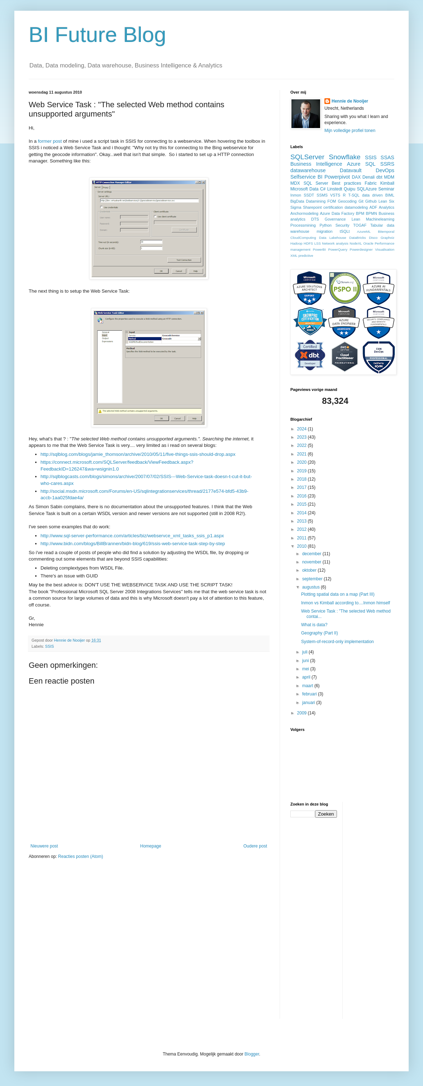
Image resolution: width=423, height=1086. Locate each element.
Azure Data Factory (337, 213)
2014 (302, 512)
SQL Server (316, 183)
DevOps (385, 170)
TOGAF (359, 225)
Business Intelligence (316, 164)
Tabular (376, 225)
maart (308, 685)
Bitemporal (386, 231)
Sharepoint (312, 207)
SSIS (49, 646)
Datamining (316, 201)
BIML (389, 195)
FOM (331, 201)
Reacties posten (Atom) (80, 856)
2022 (302, 445)
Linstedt (334, 189)
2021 (302, 454)
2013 (302, 521)
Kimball (387, 183)
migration (324, 231)
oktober (310, 570)
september (313, 578)
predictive (305, 256)
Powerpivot (337, 177)
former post (50, 141)
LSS (317, 243)
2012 (302, 529)
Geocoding (347, 201)
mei (306, 668)
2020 (302, 462)
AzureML (364, 231)
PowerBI (319, 249)
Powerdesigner (361, 249)
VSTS (335, 195)
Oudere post (255, 846)
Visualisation (384, 249)
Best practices (346, 183)
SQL (370, 164)
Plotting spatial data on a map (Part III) (338, 594)
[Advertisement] (376, 909)
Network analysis (335, 243)
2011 (302, 537)
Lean (356, 219)
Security (343, 225)
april (307, 677)
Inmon (295, 195)
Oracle (368, 243)
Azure (354, 164)
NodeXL (356, 243)
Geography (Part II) (319, 633)
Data (313, 189)
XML (294, 256)
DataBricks (357, 238)
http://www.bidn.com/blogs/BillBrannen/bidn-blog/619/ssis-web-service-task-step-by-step (133, 543)
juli (305, 652)
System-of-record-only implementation (337, 641)
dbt (379, 177)
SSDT (309, 195)
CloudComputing (303, 238)
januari (309, 702)
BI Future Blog (97, 35)
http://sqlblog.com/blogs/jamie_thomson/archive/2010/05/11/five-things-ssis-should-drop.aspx (138, 454)
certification (333, 207)
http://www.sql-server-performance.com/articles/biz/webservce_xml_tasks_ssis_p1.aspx (132, 535)
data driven (372, 195)
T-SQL (354, 195)
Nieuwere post (44, 846)
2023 (302, 437)
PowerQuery (337, 249)
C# (322, 189)
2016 (302, 496)
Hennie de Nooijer (350, 101)
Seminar (386, 189)
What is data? (314, 624)
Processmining (303, 225)
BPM (360, 213)
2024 (302, 428)
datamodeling (356, 207)
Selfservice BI (306, 177)
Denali (368, 177)
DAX (356, 177)
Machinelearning (380, 219)
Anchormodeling (304, 213)
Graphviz (387, 238)
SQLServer (307, 157)
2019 (302, 470)
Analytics (386, 207)
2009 (302, 713)
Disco (373, 238)
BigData (297, 201)
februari (310, 694)
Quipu (349, 189)
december (312, 553)
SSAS (387, 157)
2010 (302, 546)
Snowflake (345, 157)
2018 (302, 479)
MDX (295, 183)
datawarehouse (307, 170)
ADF (373, 207)
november (312, 562)
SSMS (322, 195)
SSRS (387, 164)
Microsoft (299, 189)
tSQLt (345, 231)
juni (306, 660)
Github (371, 201)
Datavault (351, 170)
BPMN (371, 213)
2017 (302, 487)
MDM (389, 177)
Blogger (251, 1054)
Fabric (370, 183)
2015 (302, 504)
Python (325, 225)
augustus (311, 587)
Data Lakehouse (332, 238)
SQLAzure (367, 189)
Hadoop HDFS (301, 243)
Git (360, 201)
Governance (335, 219)
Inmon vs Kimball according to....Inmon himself (345, 602)
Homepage (150, 846)
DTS (315, 219)
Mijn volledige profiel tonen (349, 130)
